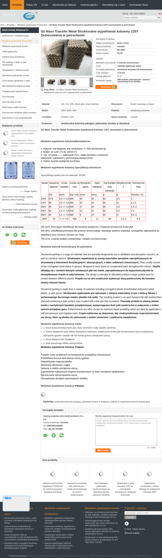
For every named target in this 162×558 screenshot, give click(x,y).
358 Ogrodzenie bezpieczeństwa (16, 86)
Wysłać (130, 517)
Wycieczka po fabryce (64, 4)
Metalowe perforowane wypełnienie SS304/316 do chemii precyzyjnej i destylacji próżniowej (53, 487)
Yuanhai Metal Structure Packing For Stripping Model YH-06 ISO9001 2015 (24, 133)
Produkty (17, 4)
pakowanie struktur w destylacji (95, 402)
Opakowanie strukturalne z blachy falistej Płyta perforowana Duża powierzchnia (59, 537)
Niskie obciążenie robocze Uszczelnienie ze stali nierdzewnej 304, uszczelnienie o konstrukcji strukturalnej (21, 537)
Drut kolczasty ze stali (11, 102)
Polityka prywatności (17, 556)
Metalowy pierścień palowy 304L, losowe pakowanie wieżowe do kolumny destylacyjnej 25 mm (102, 531)
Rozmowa (108, 87)
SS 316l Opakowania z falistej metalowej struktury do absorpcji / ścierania (23, 143)
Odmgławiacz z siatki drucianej (15, 70)
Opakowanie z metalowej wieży (15, 36)
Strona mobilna (132, 533)
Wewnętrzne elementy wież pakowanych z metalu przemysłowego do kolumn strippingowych (77, 489)
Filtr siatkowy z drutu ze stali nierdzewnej (14, 63)
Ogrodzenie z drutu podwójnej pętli (17, 118)
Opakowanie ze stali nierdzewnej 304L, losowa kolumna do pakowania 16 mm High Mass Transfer (102, 539)
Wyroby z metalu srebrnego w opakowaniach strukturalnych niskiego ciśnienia (21, 153)
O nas (45, 4)
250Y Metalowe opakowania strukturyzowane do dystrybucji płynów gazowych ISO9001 (101, 489)
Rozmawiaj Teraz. (139, 5)
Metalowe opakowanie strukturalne (32, 25)
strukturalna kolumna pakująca (68, 402)
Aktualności (9, 14)
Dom (5, 4)
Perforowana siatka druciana (14, 107)
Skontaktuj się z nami (113, 4)
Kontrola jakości (89, 4)
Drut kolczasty (8, 97)
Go (159, 17)
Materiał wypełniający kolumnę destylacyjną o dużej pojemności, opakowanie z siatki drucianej (59, 545)
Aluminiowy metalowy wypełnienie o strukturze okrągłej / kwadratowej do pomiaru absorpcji (60, 528)
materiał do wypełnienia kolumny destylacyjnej (130, 402)
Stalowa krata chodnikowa (13, 57)
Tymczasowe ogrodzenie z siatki (16, 81)
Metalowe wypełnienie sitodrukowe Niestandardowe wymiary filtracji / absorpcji (60, 520)
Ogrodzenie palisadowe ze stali (15, 75)
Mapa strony (138, 529)
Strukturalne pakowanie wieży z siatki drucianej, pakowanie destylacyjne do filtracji (20, 520)
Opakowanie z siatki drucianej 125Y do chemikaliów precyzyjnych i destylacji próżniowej (125, 489)
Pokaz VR (31, 4)
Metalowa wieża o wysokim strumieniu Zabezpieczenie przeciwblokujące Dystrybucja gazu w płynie (20, 545)
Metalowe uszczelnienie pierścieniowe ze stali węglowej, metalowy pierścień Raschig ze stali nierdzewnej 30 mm (101, 514)
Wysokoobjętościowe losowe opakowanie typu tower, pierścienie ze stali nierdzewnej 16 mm (101, 523)
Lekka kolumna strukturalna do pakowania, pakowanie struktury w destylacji (19, 528)
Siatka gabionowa (9, 52)
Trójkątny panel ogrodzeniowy (15, 91)
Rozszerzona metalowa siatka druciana (19, 113)
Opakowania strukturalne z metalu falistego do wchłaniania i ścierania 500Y (149, 487)
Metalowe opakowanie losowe (15, 46)
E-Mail (128, 529)
